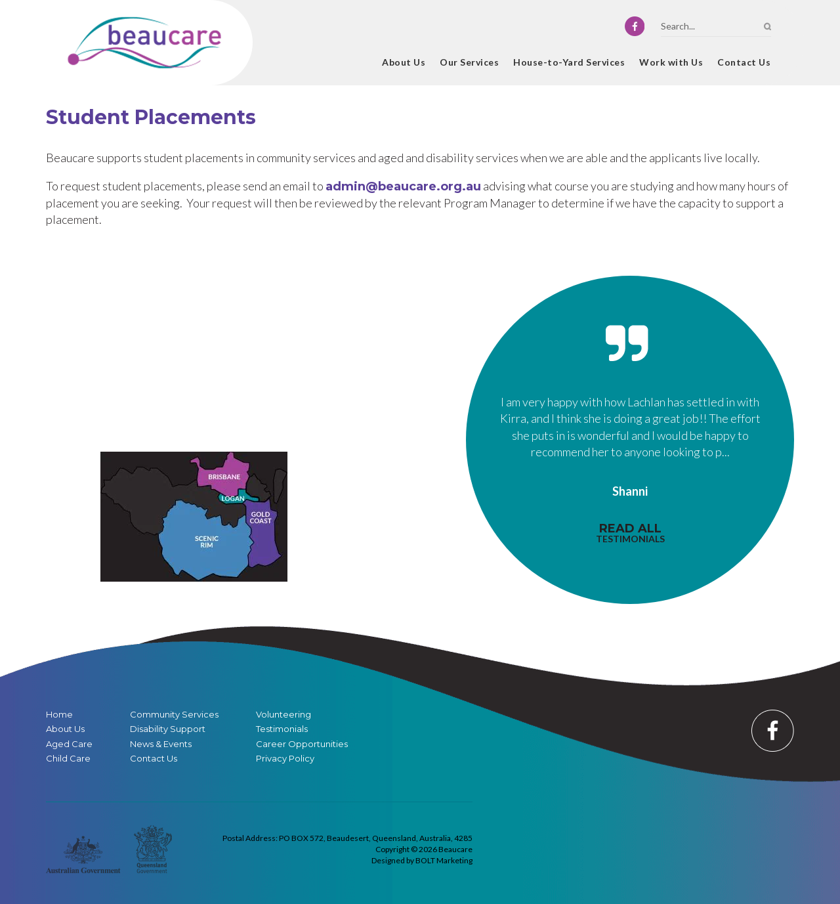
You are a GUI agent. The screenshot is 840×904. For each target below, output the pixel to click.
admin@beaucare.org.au (403, 186)
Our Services (469, 62)
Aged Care (69, 744)
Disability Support (167, 729)
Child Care (68, 759)
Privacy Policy (285, 759)
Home (361, 64)
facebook (634, 26)
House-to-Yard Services (569, 62)
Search (767, 26)
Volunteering (283, 715)
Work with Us (671, 62)
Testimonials (282, 729)
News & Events (161, 744)
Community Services (174, 715)
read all (630, 533)
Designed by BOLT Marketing (421, 860)
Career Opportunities (302, 744)
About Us (403, 62)
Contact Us (743, 62)
